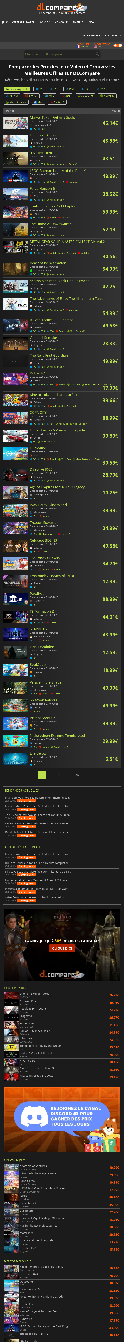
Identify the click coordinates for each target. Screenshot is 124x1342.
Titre (9, 111)
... (67, 775)
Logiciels (45, 22)
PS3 (85, 89)
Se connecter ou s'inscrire (100, 35)
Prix (115, 111)
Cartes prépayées (23, 22)
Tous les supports (17, 89)
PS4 (69, 89)
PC (39, 89)
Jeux (5, 22)
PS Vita (12, 95)
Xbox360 (107, 95)
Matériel (78, 22)
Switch (31, 95)
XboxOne (85, 95)
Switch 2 (57, 102)
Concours (61, 22)
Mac (38, 102)
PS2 (101, 89)
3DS (66, 95)
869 (77, 775)
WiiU (49, 95)
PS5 (54, 89)
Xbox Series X (16, 102)
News (92, 22)
